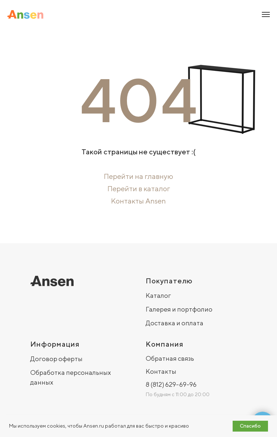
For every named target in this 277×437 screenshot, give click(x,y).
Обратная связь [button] (170, 358)
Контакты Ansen (138, 201)
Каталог (158, 295)
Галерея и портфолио (179, 309)
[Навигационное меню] (266, 14)
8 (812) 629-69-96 (171, 384)
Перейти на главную (138, 176)
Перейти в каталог (138, 188)
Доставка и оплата (174, 323)
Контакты (161, 371)
